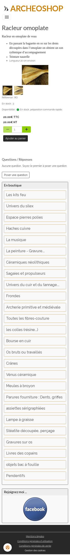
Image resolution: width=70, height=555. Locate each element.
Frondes (13, 296)
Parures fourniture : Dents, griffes (34, 397)
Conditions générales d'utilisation (35, 541)
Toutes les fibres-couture (27, 318)
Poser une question (15, 174)
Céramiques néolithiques (27, 262)
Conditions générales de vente (35, 545)
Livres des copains (22, 453)
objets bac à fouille (22, 464)
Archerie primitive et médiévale (33, 307)
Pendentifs (15, 476)
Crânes (12, 363)
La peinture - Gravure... (25, 251)
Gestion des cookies (35, 550)
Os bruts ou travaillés (24, 352)
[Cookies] (7, 547)
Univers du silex (19, 206)
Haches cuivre (18, 228)
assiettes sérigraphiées (25, 408)
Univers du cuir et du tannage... (32, 285)
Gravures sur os (19, 442)
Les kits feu (16, 195)
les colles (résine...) (22, 330)
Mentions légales (35, 536)
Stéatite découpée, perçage (30, 431)
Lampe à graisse (20, 420)
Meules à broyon (20, 386)
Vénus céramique (21, 375)
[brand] (33, 8)
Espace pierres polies (24, 217)
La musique (16, 240)
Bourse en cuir (18, 341)
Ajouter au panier (15, 138)
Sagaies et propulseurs (25, 273)
